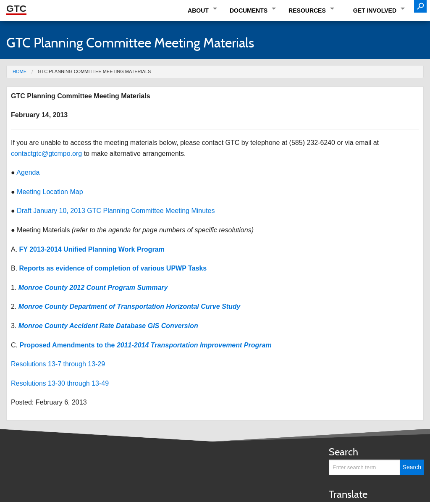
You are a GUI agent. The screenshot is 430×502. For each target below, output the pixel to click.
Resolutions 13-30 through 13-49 (60, 383)
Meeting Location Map (50, 191)
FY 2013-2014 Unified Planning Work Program (92, 249)
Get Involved (374, 10)
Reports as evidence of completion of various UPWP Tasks (113, 268)
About (198, 10)
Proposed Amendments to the (145, 345)
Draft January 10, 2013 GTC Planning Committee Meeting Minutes (116, 210)
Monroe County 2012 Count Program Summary (93, 287)
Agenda (27, 172)
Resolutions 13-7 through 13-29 (58, 364)
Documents (248, 10)
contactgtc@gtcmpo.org (46, 153)
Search (343, 452)
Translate (348, 494)
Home (19, 71)
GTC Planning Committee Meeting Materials (94, 71)
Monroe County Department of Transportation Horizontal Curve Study (129, 306)
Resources (307, 10)
